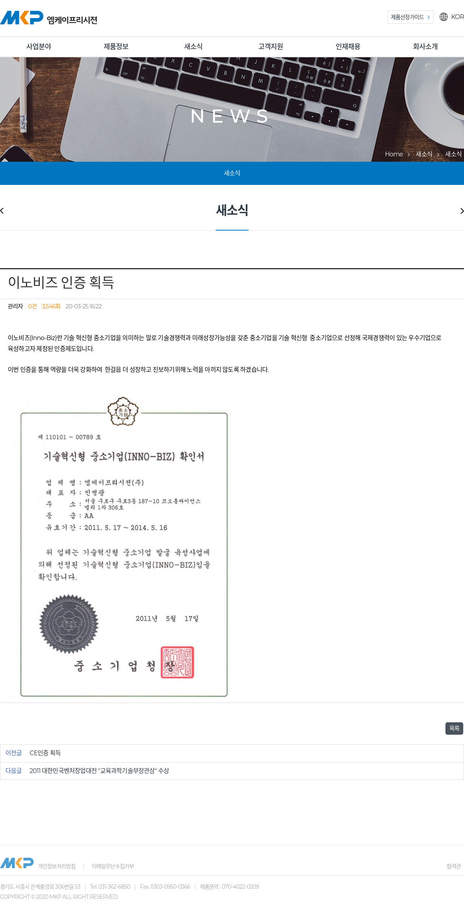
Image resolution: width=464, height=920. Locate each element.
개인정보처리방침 (57, 866)
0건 (32, 306)
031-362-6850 (114, 886)
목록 (454, 728)
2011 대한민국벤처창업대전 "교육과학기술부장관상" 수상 (99, 771)
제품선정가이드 (407, 17)
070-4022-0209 (240, 886)
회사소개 (425, 47)
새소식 (193, 47)
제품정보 (116, 47)
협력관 (454, 866)
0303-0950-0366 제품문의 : (186, 886)
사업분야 (38, 47)
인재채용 (348, 47)
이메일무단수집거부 (113, 866)
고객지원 (270, 47)
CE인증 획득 (45, 753)
